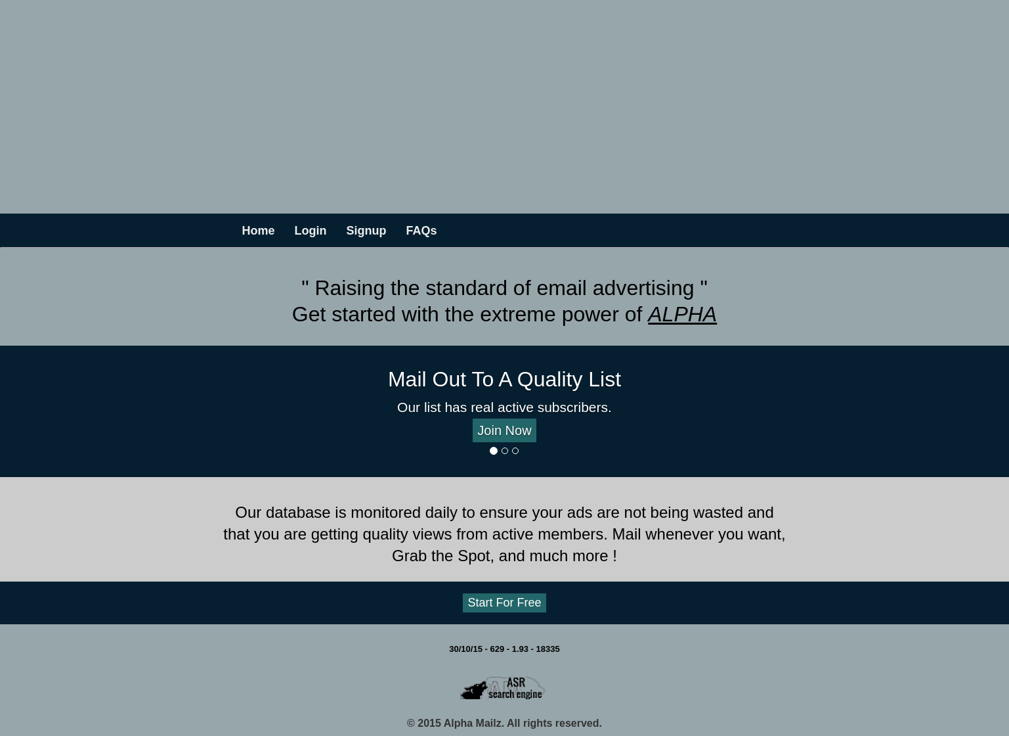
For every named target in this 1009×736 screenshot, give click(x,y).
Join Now (504, 430)
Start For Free (504, 602)
